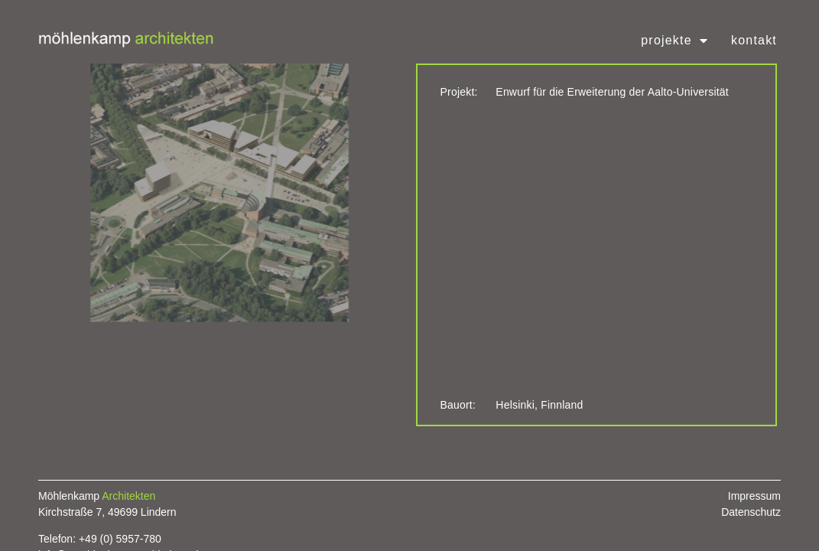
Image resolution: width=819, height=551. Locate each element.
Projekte (674, 40)
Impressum (754, 496)
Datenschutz (751, 512)
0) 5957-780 (132, 539)
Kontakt (754, 40)
